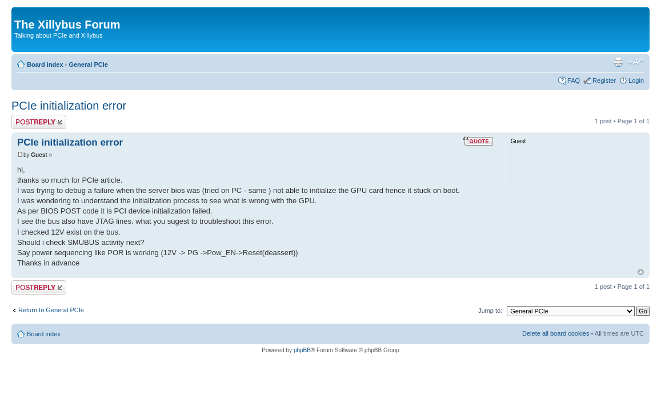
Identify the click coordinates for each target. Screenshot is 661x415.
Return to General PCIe (51, 310)
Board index (45, 64)
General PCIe (88, 64)
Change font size (635, 62)
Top (641, 272)
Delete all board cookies (555, 333)
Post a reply (38, 122)
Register (604, 80)
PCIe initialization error (68, 105)
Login (636, 80)
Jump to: (490, 310)
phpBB (302, 350)
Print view (618, 62)
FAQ (573, 80)
